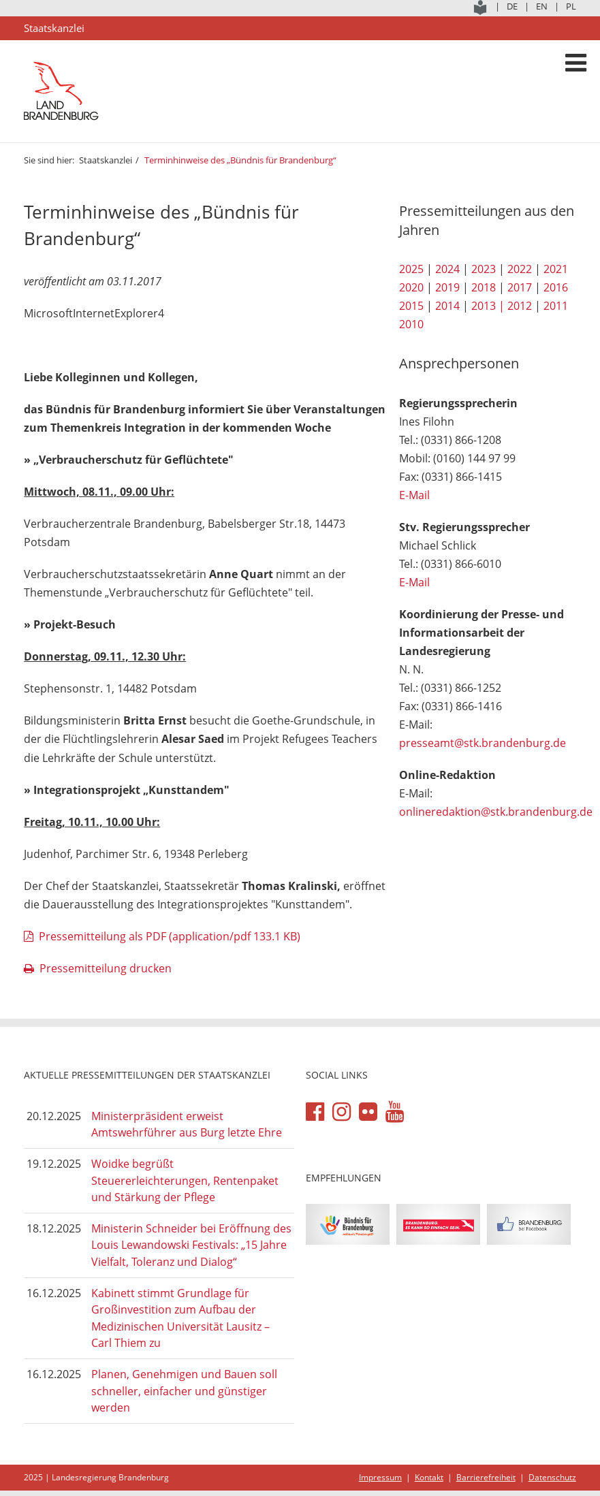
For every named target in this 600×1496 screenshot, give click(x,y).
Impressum (380, 1477)
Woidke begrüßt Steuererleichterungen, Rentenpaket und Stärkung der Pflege (185, 1180)
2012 (519, 305)
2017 (519, 287)
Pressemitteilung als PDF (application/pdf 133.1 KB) (169, 936)
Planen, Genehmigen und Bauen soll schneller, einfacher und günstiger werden (184, 1391)
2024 (447, 268)
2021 (555, 268)
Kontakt (429, 1477)
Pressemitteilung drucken (106, 968)
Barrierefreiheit (486, 1477)
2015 (411, 305)
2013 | (488, 305)
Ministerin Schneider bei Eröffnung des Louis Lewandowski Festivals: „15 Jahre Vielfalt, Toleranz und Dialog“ (191, 1245)
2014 (447, 305)
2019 (447, 287)
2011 (555, 305)
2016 (555, 287)
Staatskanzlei (105, 160)
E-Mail (414, 495)
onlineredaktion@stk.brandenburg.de (496, 811)
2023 (483, 268)
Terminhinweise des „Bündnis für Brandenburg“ (240, 160)
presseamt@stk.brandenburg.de (482, 742)
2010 (411, 324)
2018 (483, 287)
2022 (519, 268)
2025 (411, 268)
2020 (411, 287)
